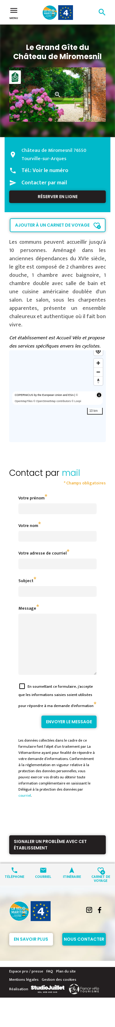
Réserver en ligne (58, 197)
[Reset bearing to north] (98, 380)
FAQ (49, 982)
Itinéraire (72, 887)
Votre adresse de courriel (42, 553)
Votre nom (28, 525)
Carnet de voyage (100, 889)
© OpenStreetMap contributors (52, 401)
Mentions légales (24, 990)
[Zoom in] (98, 363)
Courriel (43, 887)
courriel (24, 806)
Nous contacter (84, 950)
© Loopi (76, 401)
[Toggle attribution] (99, 395)
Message (27, 608)
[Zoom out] (98, 371)
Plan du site (66, 982)
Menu (13, 13)
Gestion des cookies (59, 990)
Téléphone (14, 887)
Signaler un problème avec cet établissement (50, 855)
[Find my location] (98, 351)
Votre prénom (31, 498)
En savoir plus (31, 950)
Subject (25, 580)
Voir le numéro (50, 170)
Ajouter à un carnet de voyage (52, 225)
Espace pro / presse (26, 982)
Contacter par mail (44, 182)
